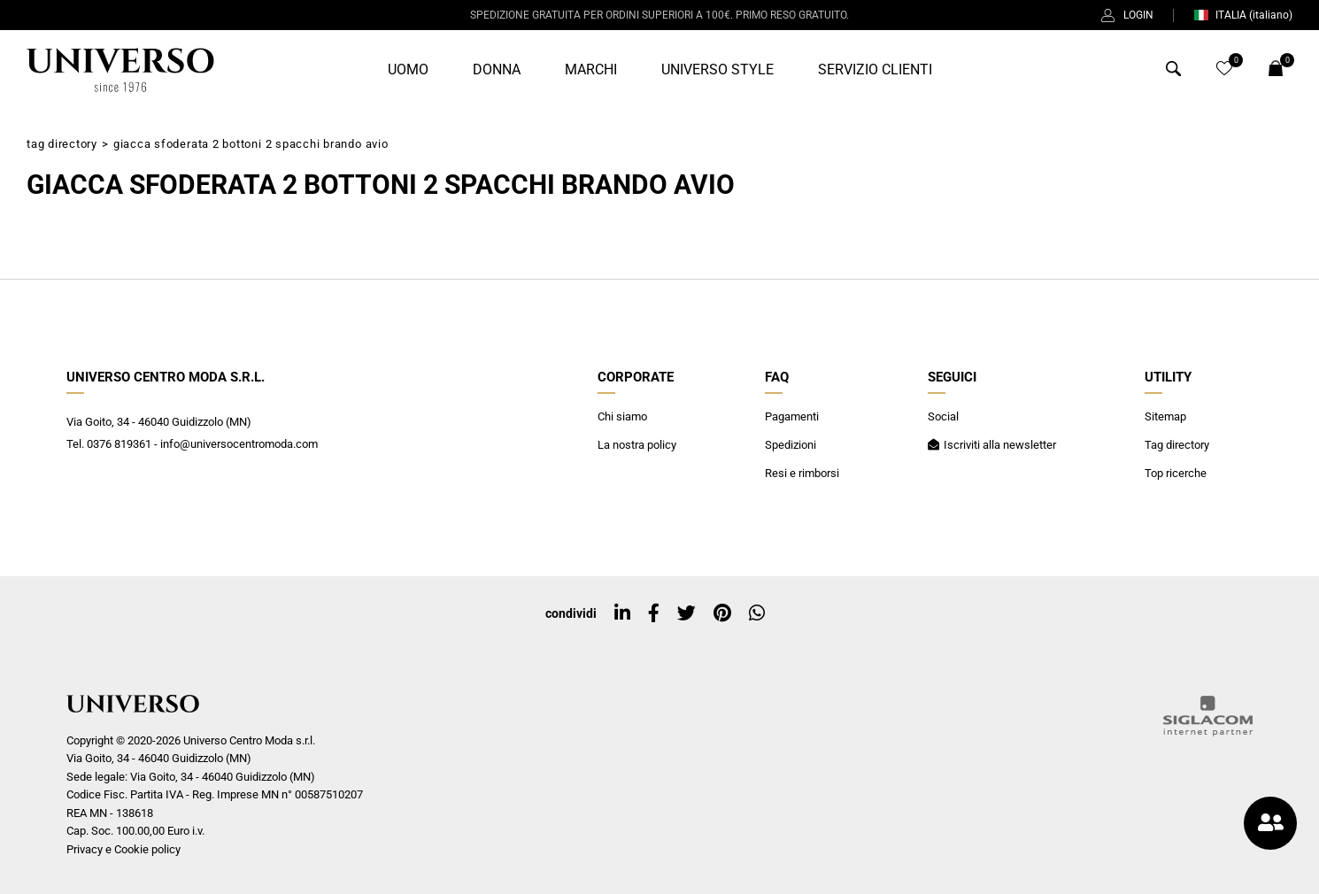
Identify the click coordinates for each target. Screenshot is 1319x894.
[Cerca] (1173, 72)
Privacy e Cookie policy (123, 849)
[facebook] (654, 613)
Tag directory (62, 143)
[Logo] (120, 70)
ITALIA (1242, 15)
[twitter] (686, 613)
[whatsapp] (757, 613)
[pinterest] (722, 613)
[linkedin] (622, 613)
